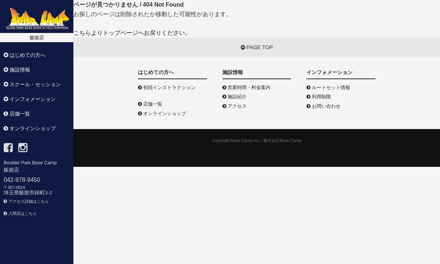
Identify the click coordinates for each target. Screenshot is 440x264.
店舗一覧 (150, 104)
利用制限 (318, 96)
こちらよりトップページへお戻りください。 (132, 33)
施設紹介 (234, 96)
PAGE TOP (257, 47)
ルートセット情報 (328, 87)
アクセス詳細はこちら (26, 201)
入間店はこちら (20, 213)
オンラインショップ (162, 113)
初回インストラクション (167, 87)
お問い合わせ (323, 106)
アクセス (234, 106)
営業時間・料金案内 (246, 87)
